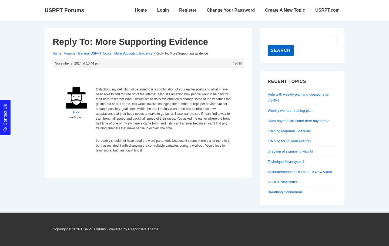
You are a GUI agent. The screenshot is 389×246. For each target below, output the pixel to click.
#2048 (237, 63)
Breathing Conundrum (285, 192)
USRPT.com (327, 10)
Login (163, 10)
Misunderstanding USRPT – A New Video (300, 172)
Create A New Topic (285, 10)
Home (141, 10)
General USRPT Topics (95, 53)
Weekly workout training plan (290, 111)
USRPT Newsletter (282, 182)
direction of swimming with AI (290, 151)
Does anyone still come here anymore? (298, 121)
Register (187, 10)
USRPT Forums (64, 10)
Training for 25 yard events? (289, 141)
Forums (69, 53)
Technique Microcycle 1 (286, 162)
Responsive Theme (143, 229)
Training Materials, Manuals (289, 131)
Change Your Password (231, 10)
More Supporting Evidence (133, 53)
